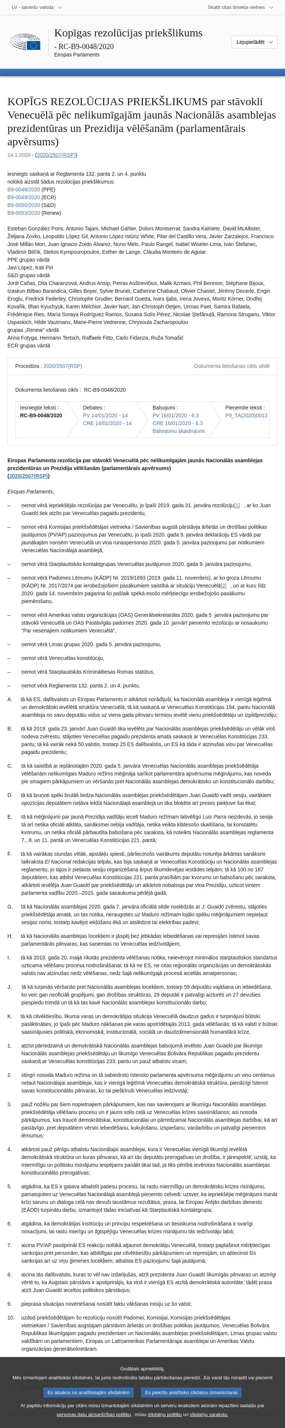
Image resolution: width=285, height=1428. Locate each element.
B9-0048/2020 (23, 189)
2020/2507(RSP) (56, 155)
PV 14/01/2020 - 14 (105, 415)
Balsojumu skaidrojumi (178, 431)
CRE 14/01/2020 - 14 (107, 423)
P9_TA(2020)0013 (246, 415)
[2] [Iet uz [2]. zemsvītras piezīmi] (224, 586)
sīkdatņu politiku (165, 1422)
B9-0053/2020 (23, 213)
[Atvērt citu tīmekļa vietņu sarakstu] (241, 7)
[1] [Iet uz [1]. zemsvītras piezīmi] (237, 505)
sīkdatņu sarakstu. (209, 1422)
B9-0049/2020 (23, 197)
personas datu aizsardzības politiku (94, 1422)
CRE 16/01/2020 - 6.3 (178, 423)
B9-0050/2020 (23, 205)
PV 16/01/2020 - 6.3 (176, 415)
